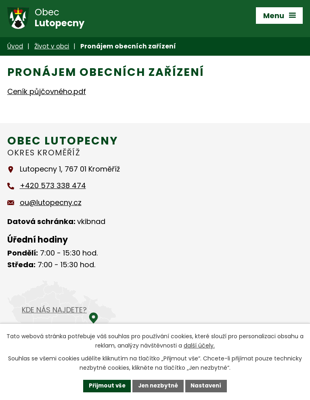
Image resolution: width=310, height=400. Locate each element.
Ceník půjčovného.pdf (46, 91)
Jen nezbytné (158, 385)
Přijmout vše (105, 385)
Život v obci (51, 46)
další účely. (199, 345)
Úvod (15, 46)
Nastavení (208, 385)
